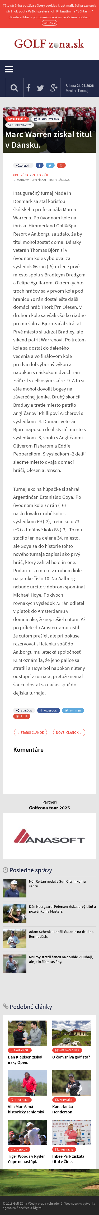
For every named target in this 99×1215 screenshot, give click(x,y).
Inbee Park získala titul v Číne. (68, 1158)
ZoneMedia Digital (29, 1207)
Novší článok (69, 732)
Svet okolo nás (67, 1050)
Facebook (48, 710)
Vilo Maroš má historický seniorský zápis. (26, 1112)
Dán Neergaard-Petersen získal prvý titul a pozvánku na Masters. (62, 909)
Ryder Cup (19, 1149)
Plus (21, 716)
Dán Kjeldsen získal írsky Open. (25, 1059)
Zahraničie (17, 119)
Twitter (73, 710)
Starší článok (31, 732)
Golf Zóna (21, 175)
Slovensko (20, 1100)
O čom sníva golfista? (71, 1057)
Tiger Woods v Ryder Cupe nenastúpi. (26, 1158)
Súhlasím (49, 23)
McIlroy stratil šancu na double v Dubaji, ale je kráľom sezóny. (61, 959)
